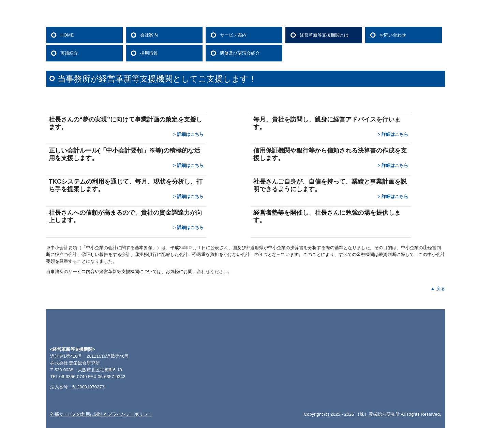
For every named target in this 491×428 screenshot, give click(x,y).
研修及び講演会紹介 (240, 53)
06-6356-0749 (73, 376)
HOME (67, 35)
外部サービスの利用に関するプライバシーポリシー (101, 414)
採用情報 (149, 53)
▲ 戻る (438, 288)
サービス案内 (233, 35)
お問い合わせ (393, 35)
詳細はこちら (190, 134)
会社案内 (149, 35)
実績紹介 (69, 53)
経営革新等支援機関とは (324, 35)
